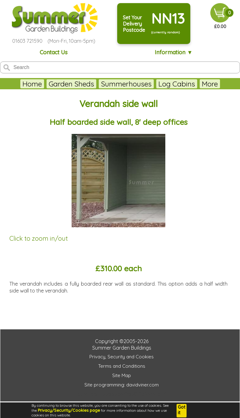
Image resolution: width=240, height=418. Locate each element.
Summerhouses (126, 83)
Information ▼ (173, 52)
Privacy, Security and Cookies (121, 357)
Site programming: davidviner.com (121, 385)
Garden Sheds (71, 83)
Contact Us (54, 52)
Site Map (121, 375)
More (210, 83)
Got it (181, 410)
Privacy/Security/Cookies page (69, 410)
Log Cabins (176, 83)
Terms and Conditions (121, 366)
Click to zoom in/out (38, 238)
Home (32, 83)
